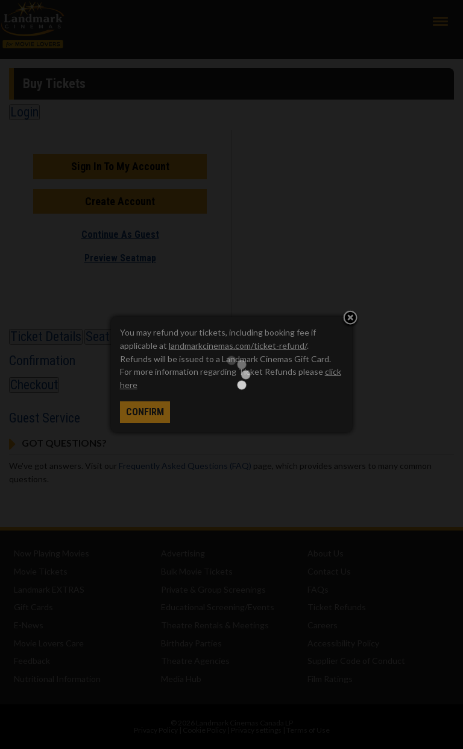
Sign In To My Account (120, 166)
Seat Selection (123, 336)
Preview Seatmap (120, 258)
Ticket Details (45, 336)
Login (24, 112)
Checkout (34, 384)
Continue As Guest (120, 234)
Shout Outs (193, 336)
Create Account (120, 201)
